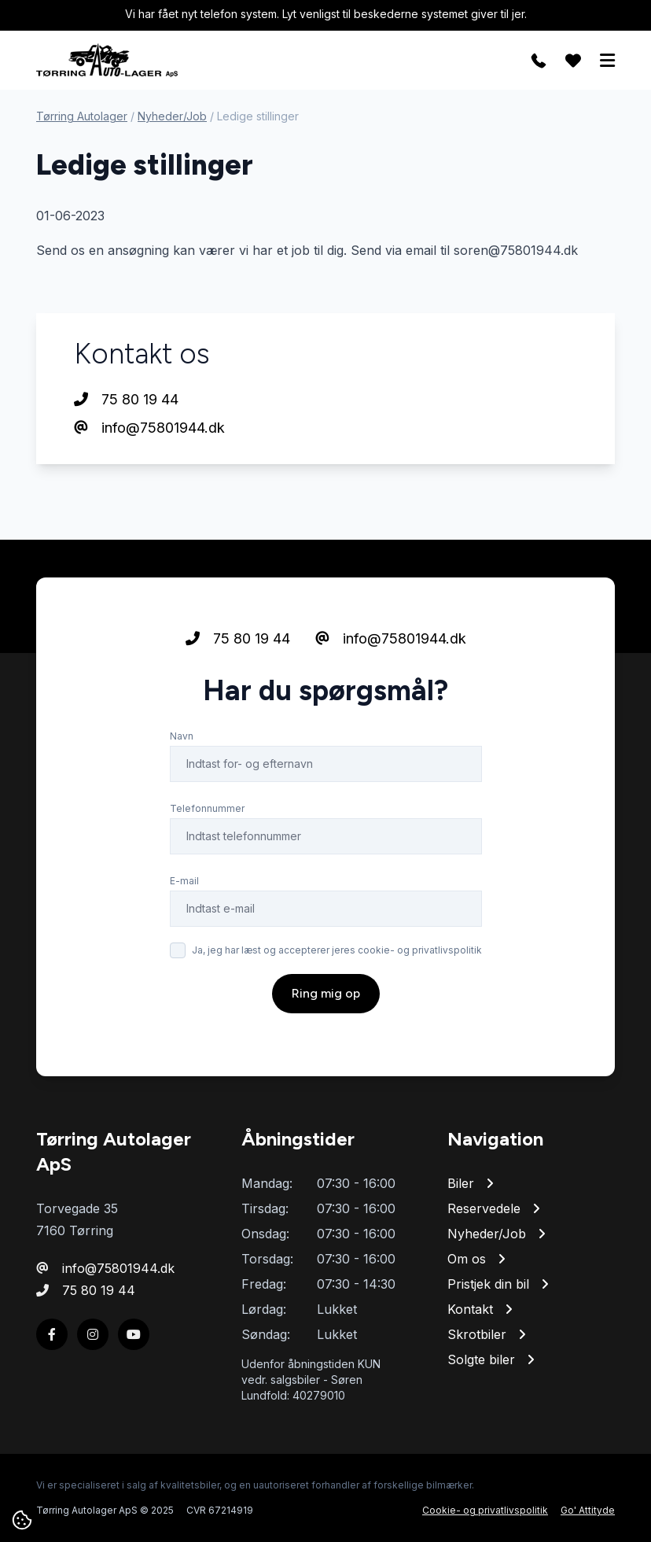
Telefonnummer (207, 808)
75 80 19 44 (126, 399)
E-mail (184, 881)
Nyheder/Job (172, 116)
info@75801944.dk (149, 427)
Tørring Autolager (81, 116)
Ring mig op (326, 993)
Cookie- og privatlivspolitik (485, 1510)
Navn (181, 736)
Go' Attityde (588, 1510)
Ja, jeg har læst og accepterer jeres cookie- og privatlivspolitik (337, 950)
